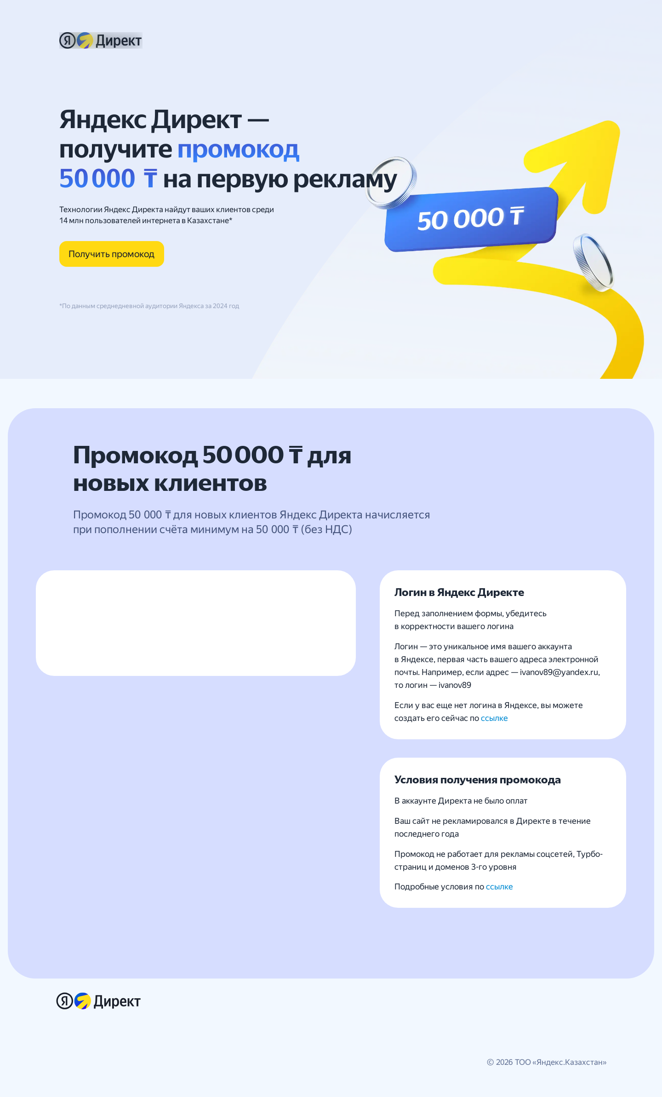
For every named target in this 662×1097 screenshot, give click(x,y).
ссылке (494, 718)
